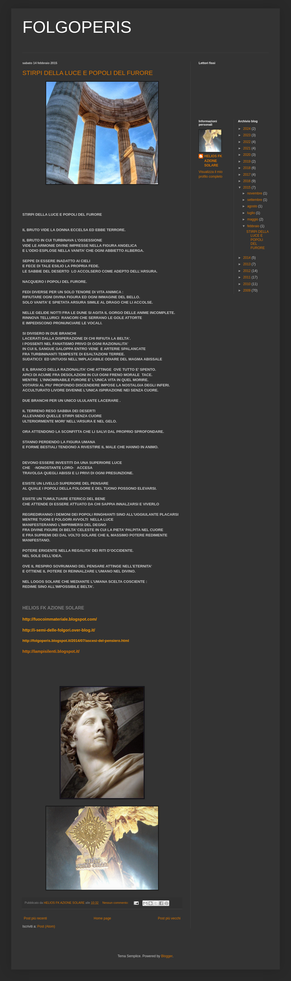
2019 (247, 161)
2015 (247, 187)
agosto (252, 206)
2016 (247, 181)
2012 (247, 271)
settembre (255, 200)
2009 (247, 290)
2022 (247, 142)
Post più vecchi (169, 918)
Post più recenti (35, 918)
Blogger (167, 956)
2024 (247, 129)
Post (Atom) (46, 926)
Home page (102, 918)
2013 (247, 264)
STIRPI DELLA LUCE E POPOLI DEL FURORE (87, 72)
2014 (247, 258)
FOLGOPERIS (77, 27)
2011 (247, 277)
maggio (253, 219)
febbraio (253, 226)
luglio (251, 213)
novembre (255, 193)
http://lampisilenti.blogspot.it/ (50, 651)
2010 (247, 284)
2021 (247, 148)
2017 (247, 175)
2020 (247, 155)
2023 (247, 135)
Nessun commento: (115, 902)
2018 (247, 168)
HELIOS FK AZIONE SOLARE (213, 161)
